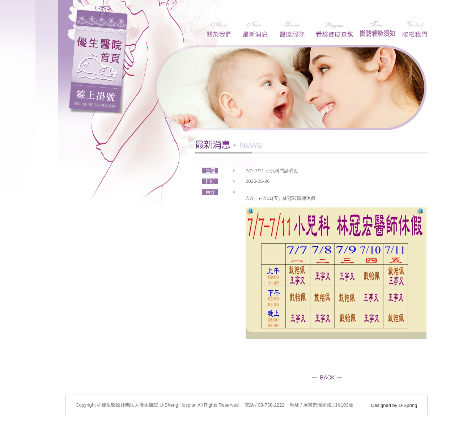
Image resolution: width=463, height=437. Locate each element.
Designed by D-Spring (394, 405)
